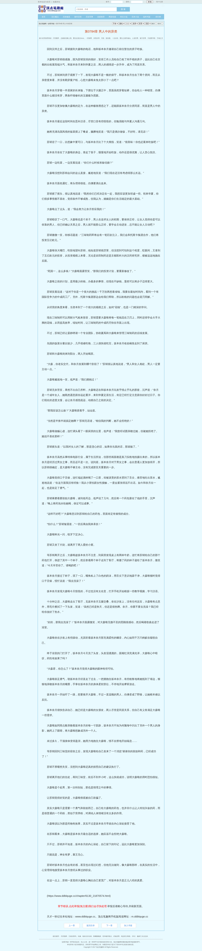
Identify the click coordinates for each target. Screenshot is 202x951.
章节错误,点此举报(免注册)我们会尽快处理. (82, 906)
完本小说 (135, 17)
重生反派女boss (78, 38)
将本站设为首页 (44, 2)
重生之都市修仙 (125, 38)
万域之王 (160, 38)
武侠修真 (66, 17)
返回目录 (90, 925)
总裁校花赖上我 (66, 38)
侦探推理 (100, 17)
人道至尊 (135, 38)
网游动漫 (112, 17)
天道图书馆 (151, 38)
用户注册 (159, 2)
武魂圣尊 (116, 936)
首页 (43, 17)
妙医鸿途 (51, 24)
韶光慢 (108, 38)
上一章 (72, 925)
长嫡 (79, 936)
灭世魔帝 (56, 38)
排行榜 (158, 17)
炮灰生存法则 (87, 936)
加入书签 (128, 925)
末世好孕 (96, 38)
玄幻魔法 (55, 17)
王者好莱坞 (72, 936)
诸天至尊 (143, 38)
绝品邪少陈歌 (125, 936)
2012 (133, 936)
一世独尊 (89, 38)
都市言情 (78, 17)
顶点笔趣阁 (54, 9)
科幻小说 (123, 17)
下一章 (109, 925)
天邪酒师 (64, 936)
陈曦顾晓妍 (97, 936)
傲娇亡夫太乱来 (142, 936)
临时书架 (146, 17)
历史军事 (89, 17)
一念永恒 (115, 38)
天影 (102, 38)
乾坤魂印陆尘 (107, 936)
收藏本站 (56, 2)
